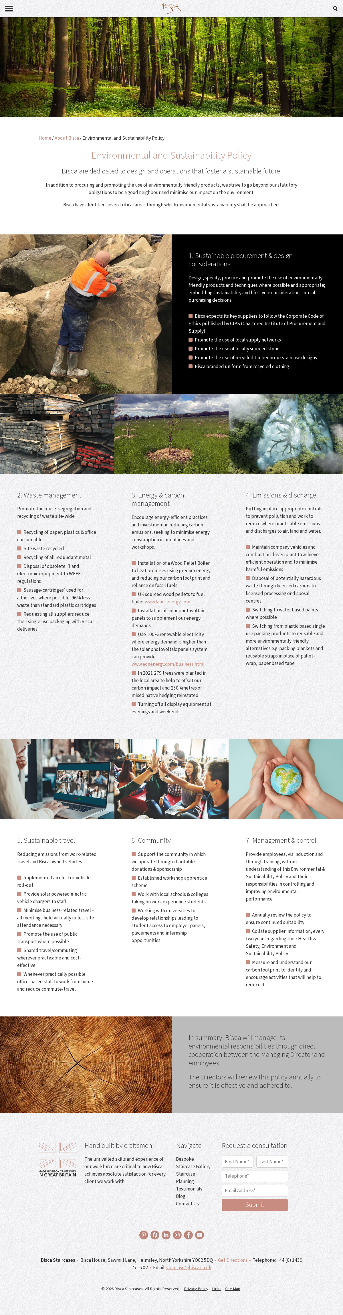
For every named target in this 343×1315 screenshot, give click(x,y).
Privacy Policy (196, 1289)
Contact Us (187, 1203)
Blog (180, 1196)
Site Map (232, 1289)
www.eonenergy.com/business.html (168, 664)
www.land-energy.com (167, 601)
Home (45, 138)
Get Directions (232, 1260)
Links (216, 1289)
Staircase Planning (185, 1177)
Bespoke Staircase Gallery (193, 1163)
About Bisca (67, 138)
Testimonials (189, 1188)
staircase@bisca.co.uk (188, 1267)
